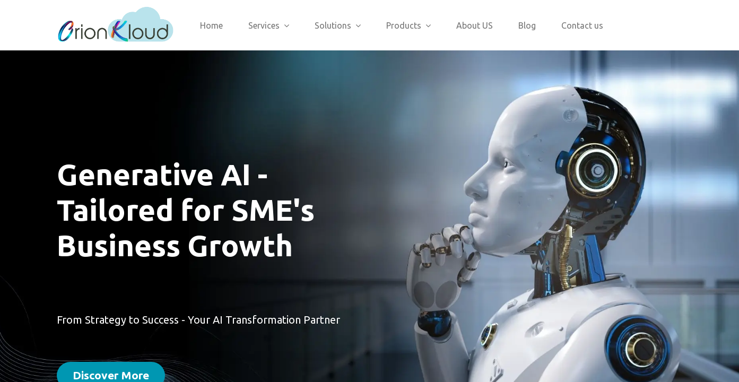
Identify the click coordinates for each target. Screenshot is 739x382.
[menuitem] (211, 25)
